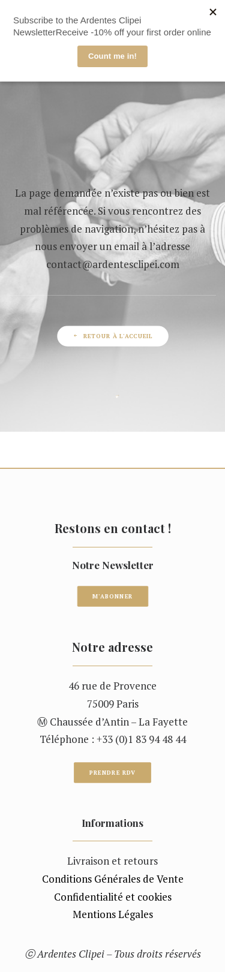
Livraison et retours (112, 861)
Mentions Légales (113, 914)
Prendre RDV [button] (112, 773)
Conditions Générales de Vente (113, 879)
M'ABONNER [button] (112, 596)
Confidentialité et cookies (113, 897)
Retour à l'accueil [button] (112, 335)
